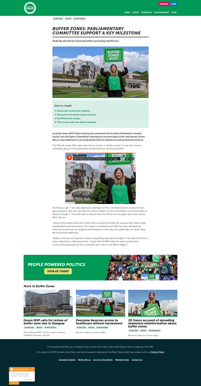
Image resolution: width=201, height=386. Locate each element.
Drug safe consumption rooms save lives (76, 115)
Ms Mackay (58, 207)
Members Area (122, 360)
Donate (164, 4)
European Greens (67, 360)
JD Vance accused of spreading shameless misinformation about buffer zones (152, 323)
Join (173, 4)
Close (32, 369)
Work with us (84, 360)
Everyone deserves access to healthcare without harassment (99, 321)
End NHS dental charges (68, 118)
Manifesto (146, 12)
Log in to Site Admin (103, 360)
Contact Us (137, 360)
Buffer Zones (79, 19)
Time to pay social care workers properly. (77, 122)
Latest (135, 12)
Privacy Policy (157, 352)
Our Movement (161, 12)
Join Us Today (58, 271)
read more (14, 383)
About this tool (29, 379)
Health (68, 19)
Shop (174, 12)
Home (127, 12)
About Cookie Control (11, 369)
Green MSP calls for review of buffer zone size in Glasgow (45, 321)
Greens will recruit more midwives (73, 111)
